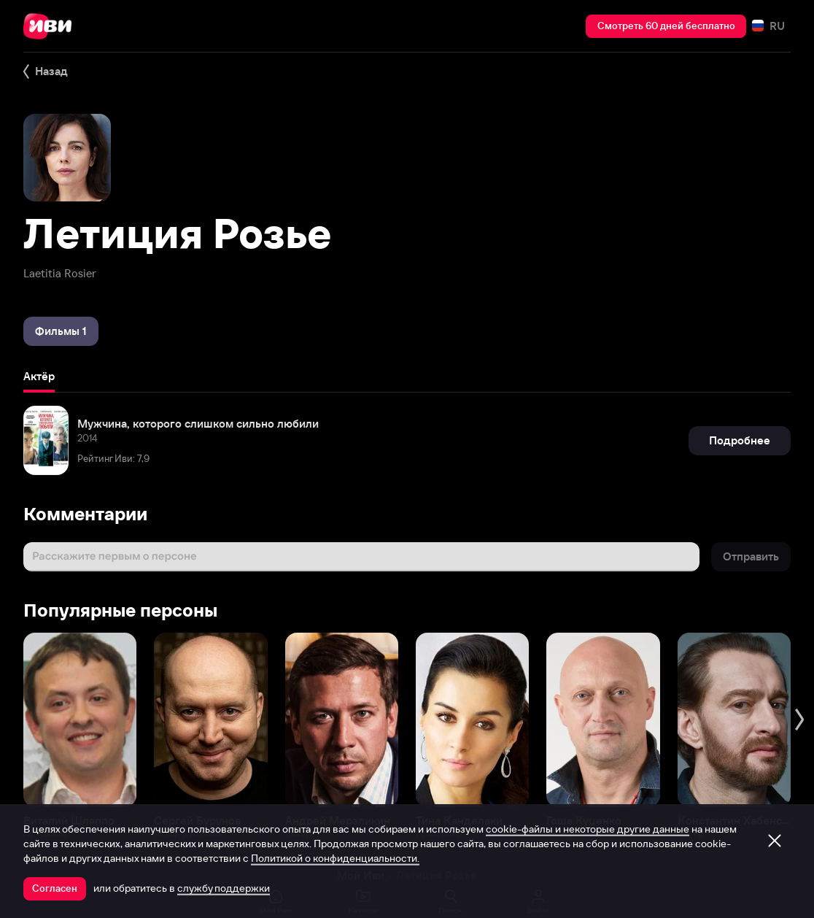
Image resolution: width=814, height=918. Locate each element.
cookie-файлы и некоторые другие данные (587, 829)
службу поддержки (223, 888)
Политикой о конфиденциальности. (335, 858)
